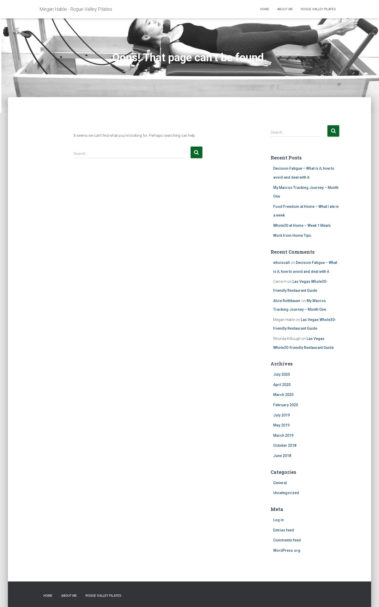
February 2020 (285, 405)
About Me (285, 9)
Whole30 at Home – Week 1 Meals (302, 225)
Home (264, 9)
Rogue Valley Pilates (318, 9)
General (280, 483)
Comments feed (287, 540)
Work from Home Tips (292, 235)
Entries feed (283, 530)
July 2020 (281, 374)
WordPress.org (286, 550)
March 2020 (283, 395)
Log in (278, 520)
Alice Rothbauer (287, 301)
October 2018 (284, 445)
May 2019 (281, 425)
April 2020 (282, 385)
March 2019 (283, 435)
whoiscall (281, 262)
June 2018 (282, 456)
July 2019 (281, 415)
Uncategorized (286, 493)
